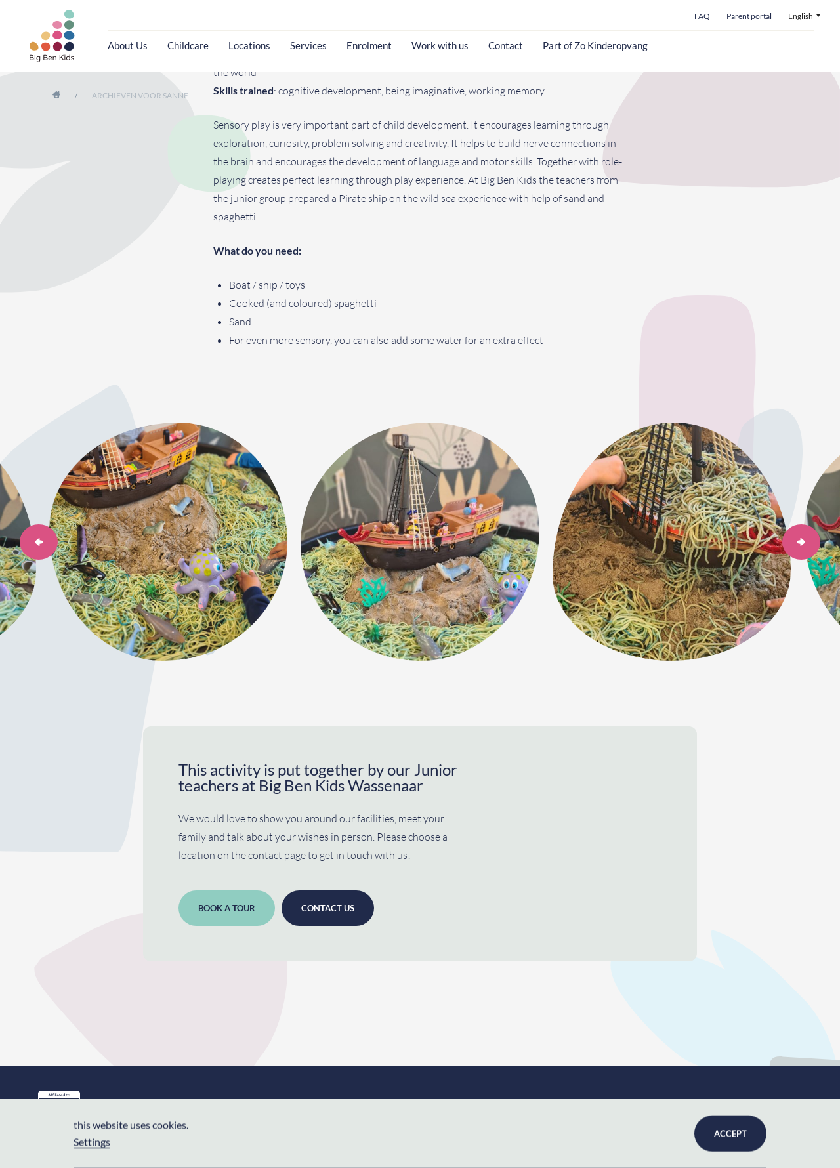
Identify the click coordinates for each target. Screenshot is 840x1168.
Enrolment (369, 45)
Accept (730, 1133)
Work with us (440, 45)
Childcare (188, 45)
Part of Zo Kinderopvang (595, 45)
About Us (128, 45)
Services (308, 45)
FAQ (702, 16)
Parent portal (749, 16)
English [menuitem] (800, 16)
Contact (505, 45)
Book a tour (226, 908)
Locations (249, 45)
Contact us (327, 908)
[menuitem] (804, 16)
